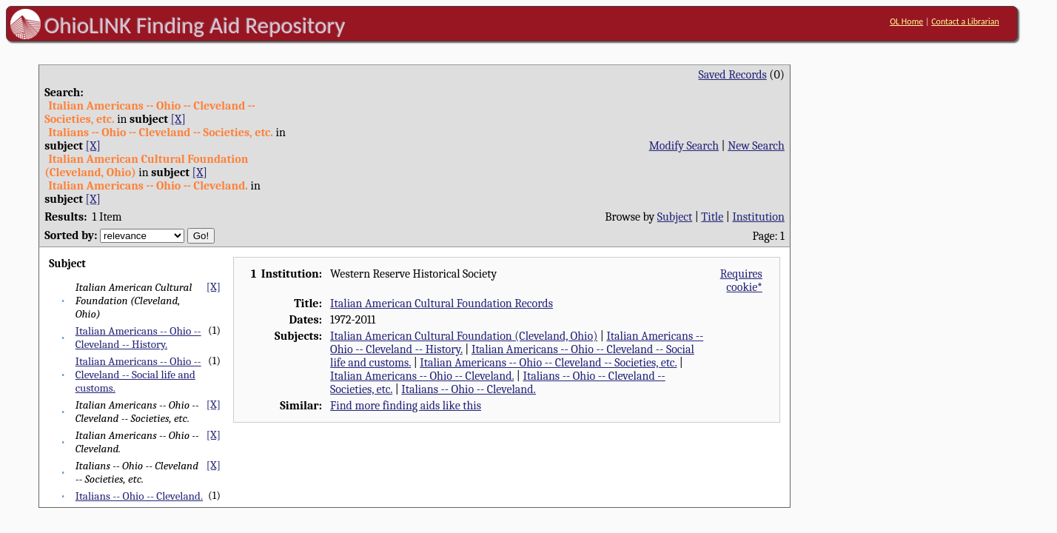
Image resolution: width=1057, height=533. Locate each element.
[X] (178, 119)
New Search (756, 145)
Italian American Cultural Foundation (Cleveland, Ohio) (463, 336)
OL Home (906, 21)
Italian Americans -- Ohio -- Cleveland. (422, 376)
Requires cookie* (741, 280)
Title (712, 217)
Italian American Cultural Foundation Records (441, 303)
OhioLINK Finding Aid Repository (195, 25)
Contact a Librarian (965, 21)
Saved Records (733, 74)
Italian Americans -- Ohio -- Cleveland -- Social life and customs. (138, 375)
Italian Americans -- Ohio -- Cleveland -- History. (138, 337)
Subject (674, 217)
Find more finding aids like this (405, 405)
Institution (758, 217)
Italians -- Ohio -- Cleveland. (139, 496)
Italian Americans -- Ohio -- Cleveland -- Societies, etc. (548, 362)
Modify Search (684, 145)
